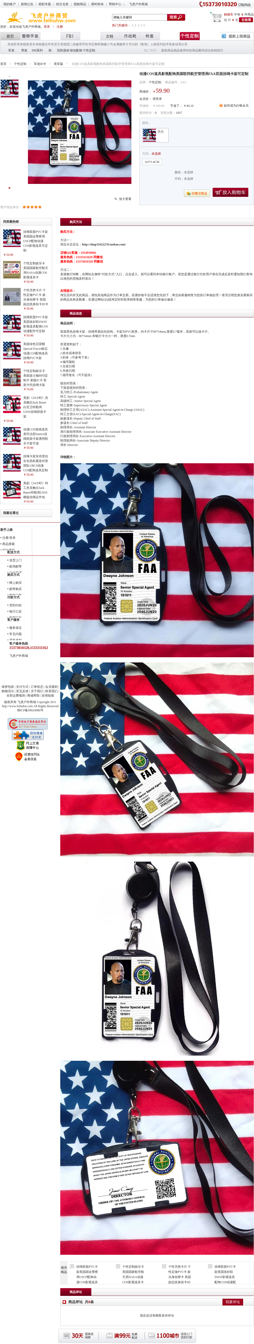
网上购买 (15, 583)
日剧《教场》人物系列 (147, 44)
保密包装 (8, 687)
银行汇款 (15, 611)
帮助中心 (115, 4)
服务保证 (15, 628)
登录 (47, 26)
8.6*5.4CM (152, 162)
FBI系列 (37, 50)
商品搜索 (8, 544)
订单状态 (37, 687)
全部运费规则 (15, 695)
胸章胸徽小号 (103, 44)
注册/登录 (9, 538)
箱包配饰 (76, 50)
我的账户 (9, 4)
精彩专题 (45, 4)
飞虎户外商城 (138, 4)
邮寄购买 (15, 589)
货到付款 (15, 605)
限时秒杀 (97, 4)
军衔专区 (88, 44)
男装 (24, 50)
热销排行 (217, 50)
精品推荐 (180, 50)
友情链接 (48, 695)
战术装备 (169, 44)
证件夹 (49, 44)
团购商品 (80, 4)
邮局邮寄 (15, 566)
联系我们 (51, 691)
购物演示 (8, 691)
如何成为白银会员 (236, 105)
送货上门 (15, 560)
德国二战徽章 (72, 44)
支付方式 (22, 687)
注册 (60, 26)
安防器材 (63, 50)
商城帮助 (33, 695)
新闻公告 (27, 4)
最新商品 (167, 50)
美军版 (58, 64)
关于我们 (37, 691)
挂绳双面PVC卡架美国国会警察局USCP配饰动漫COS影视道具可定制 (35, 241)
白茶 (184, 44)
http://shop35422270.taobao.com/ (104, 244)
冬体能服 (38, 44)
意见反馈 (22, 691)
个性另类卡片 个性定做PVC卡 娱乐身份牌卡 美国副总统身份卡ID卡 (179, 1277)
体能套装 (26, 44)
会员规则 (51, 687)
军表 (11, 50)
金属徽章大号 (122, 44)
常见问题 (15, 634)
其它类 (58, 44)
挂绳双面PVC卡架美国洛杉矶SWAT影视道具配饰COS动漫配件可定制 (225, 1277)
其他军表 (14, 44)
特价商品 (192, 50)
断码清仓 (204, 50)
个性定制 (89, 50)
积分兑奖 (62, 4)
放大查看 (125, 199)
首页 (3, 64)
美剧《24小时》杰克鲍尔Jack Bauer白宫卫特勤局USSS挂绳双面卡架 (35, 407)
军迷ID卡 (40, 64)
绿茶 (178, 44)
